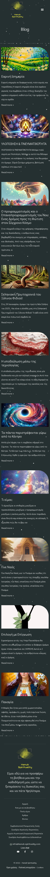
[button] (42, 9)
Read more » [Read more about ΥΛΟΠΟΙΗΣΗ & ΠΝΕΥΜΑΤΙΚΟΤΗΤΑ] (7, 172)
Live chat (25, 848)
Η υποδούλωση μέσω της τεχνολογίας (18, 363)
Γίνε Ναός (8, 567)
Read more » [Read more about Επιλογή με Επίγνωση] (7, 662)
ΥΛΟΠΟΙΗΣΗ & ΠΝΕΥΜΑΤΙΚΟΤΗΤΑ (24, 144)
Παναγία (7, 702)
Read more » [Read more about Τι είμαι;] (7, 527)
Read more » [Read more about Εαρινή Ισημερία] (7, 104)
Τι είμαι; (6, 499)
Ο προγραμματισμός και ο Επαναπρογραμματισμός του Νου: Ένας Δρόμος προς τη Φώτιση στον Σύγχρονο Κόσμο (25, 217)
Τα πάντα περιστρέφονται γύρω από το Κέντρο (23, 434)
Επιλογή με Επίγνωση (16, 634)
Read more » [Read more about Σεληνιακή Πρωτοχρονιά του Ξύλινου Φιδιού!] (7, 322)
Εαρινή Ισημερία (12, 76)
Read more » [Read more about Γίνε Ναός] (7, 595)
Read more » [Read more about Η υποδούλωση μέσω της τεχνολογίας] (7, 393)
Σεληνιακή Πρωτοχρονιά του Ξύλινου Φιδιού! (21, 296)
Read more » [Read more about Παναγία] (7, 730)
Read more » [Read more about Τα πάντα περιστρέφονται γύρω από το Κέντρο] (7, 460)
